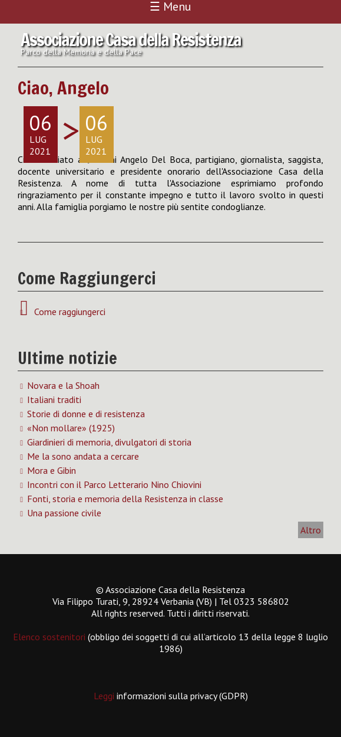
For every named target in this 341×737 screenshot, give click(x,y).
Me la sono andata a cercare (83, 456)
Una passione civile (64, 513)
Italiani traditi (54, 399)
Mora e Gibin (51, 470)
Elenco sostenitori (49, 637)
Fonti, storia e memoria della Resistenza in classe (125, 499)
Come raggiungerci (67, 311)
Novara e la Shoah (63, 385)
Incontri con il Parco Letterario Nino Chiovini (114, 484)
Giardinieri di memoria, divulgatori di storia (109, 442)
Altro (310, 530)
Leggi (105, 696)
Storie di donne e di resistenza (86, 414)
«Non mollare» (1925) (71, 428)
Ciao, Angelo (63, 87)
